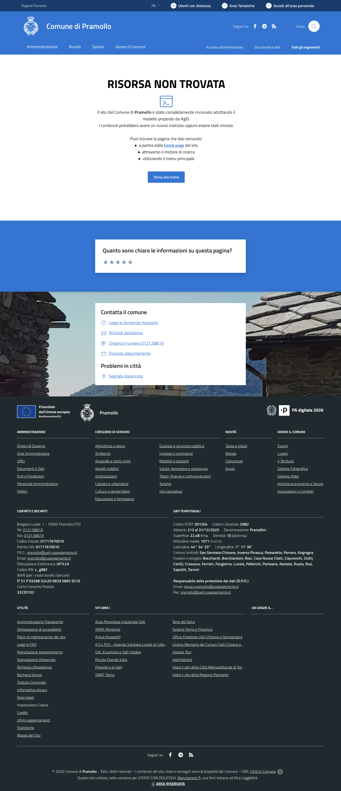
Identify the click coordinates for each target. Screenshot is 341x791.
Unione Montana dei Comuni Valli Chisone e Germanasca (217, 644)
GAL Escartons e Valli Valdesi (118, 652)
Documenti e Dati (30, 468)
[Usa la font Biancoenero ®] (190, 5)
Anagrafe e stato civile (112, 461)
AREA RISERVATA (167, 784)
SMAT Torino (105, 675)
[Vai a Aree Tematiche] (238, 5)
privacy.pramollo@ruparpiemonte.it (211, 586)
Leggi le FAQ (27, 644)
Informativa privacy (32, 690)
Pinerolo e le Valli (108, 667)
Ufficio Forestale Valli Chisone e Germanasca (207, 637)
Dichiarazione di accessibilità (39, 629)
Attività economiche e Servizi (300, 484)
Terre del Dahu (183, 622)
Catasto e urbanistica (111, 484)
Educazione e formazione (114, 499)
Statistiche (25, 727)
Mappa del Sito (28, 735)
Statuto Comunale (31, 682)
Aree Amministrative (33, 453)
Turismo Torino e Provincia (192, 629)
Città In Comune (263, 771)
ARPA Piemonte (107, 629)
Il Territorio (286, 461)
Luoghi (283, 453)
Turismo (165, 484)
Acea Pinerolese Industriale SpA (120, 622)
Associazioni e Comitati (296, 491)
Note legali (25, 697)
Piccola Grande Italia (111, 659)
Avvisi (230, 468)
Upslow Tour (181, 652)
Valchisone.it (182, 659)
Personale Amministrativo (37, 484)
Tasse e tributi (236, 446)
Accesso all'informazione (224, 47)
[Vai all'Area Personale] (290, 5)
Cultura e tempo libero (112, 491)
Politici (22, 491)
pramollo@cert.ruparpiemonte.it (52, 552)
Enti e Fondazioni (30, 476)
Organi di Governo (31, 446)
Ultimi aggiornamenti (33, 720)
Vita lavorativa (170, 491)
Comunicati (234, 461)
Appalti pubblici (107, 468)
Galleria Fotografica (293, 468)
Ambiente (103, 453)
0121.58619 (33, 530)
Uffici (21, 461)
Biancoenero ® (189, 778)
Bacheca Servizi (29, 675)
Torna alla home (166, 177)
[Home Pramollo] (66, 26)
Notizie (230, 453)
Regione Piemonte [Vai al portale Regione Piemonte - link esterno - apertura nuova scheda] (33, 5)
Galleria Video (288, 476)
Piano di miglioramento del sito (41, 637)
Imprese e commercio (176, 453)
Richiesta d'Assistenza (34, 667)
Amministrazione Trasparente (40, 622)
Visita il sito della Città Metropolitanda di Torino (209, 667)
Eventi (283, 446)
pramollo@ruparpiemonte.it (49, 558)
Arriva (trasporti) (108, 637)
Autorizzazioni (106, 476)
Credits (22, 712)
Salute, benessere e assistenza (183, 468)
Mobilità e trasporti (174, 461)
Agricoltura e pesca (110, 446)
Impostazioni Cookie (32, 705)
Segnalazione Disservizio (36, 659)
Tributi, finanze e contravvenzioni (185, 476)
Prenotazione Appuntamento (40, 652)
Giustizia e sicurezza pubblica (181, 446)
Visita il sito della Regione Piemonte (200, 675)
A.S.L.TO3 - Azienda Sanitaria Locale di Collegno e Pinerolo (141, 644)
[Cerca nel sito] (314, 26)
